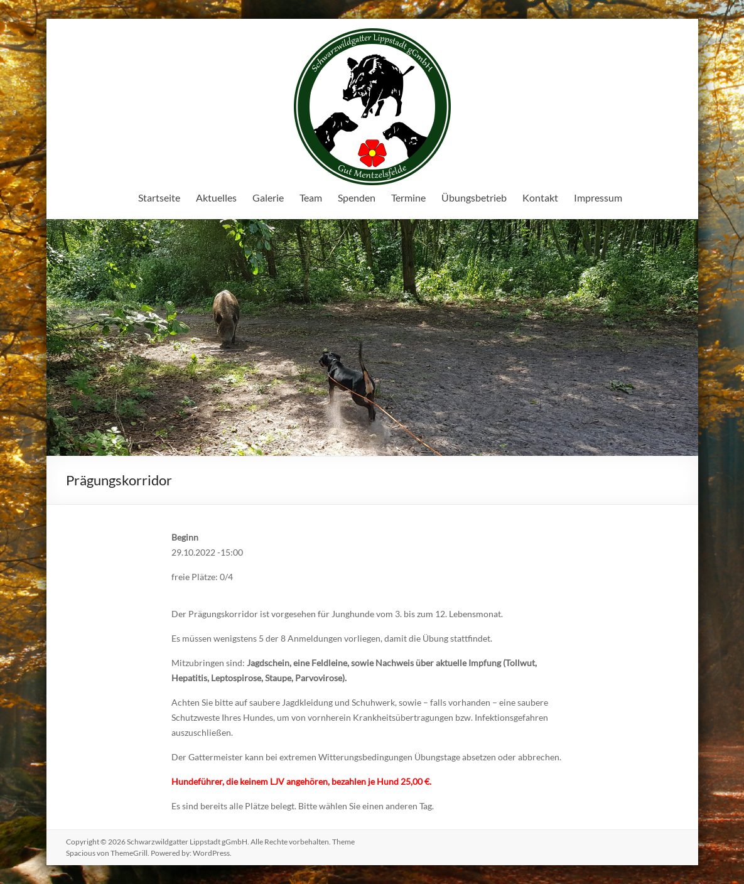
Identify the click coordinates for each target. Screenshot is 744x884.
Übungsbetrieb (474, 197)
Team (310, 197)
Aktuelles (216, 197)
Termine (408, 197)
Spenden (356, 197)
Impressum (598, 197)
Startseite (159, 197)
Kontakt (540, 197)
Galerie (268, 197)
